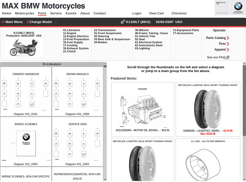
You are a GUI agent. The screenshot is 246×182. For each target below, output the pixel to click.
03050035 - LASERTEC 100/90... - (203, 130)
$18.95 (165, 130)
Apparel (220, 49)
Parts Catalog (216, 38)
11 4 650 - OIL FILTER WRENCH (208, 141)
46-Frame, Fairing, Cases (151, 33)
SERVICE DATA (77, 124)
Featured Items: (123, 78)
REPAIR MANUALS (77, 74)
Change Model (40, 22)
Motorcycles (24, 13)
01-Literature (71, 30)
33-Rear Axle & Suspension (112, 39)
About (85, 13)
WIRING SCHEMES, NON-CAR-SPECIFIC (26, 176)
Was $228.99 (207, 133)
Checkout (178, 13)
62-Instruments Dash (149, 45)
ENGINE (142, 89)
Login (136, 13)
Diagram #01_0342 (26, 114)
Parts (42, 13)
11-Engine (70, 33)
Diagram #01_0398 (77, 114)
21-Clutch (69, 51)
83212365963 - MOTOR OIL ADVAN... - (139, 130)
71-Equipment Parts (186, 30)
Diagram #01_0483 (77, 164)
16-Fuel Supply (73, 42)
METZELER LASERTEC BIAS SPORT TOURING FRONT (208, 85)
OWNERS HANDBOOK (25, 74)
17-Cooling (70, 45)
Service (56, 13)
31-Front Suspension (107, 33)
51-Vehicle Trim (145, 36)
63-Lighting (142, 48)
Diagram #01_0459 (26, 164)
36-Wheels (142, 30)
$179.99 (228, 130)
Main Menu (14, 22)
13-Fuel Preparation (76, 39)
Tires (222, 44)
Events (71, 13)
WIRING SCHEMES (25, 124)
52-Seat (140, 39)
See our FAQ (216, 57)
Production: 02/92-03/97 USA (24, 35)
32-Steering (101, 36)
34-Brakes (100, 42)
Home (6, 13)
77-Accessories (183, 33)
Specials (219, 30)
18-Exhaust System (76, 48)
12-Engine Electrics (76, 36)
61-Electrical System (148, 42)
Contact (100, 13)
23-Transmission (105, 30)
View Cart (156, 13)
